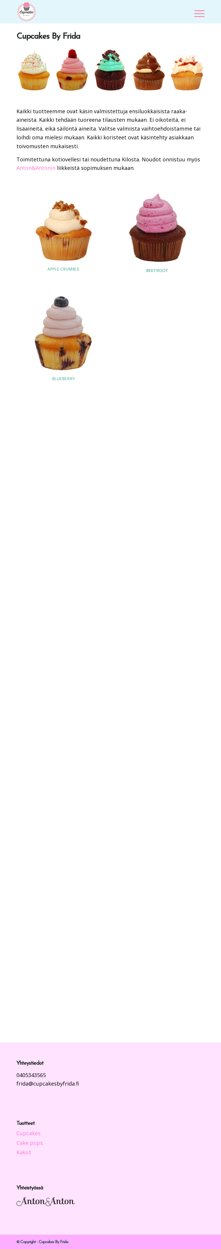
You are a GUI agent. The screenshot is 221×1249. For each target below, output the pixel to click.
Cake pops (29, 1142)
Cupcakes (28, 1133)
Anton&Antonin (35, 167)
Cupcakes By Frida (48, 37)
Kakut (23, 1152)
